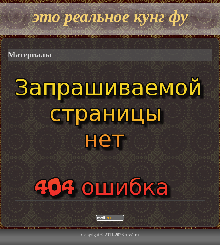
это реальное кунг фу (110, 16)
